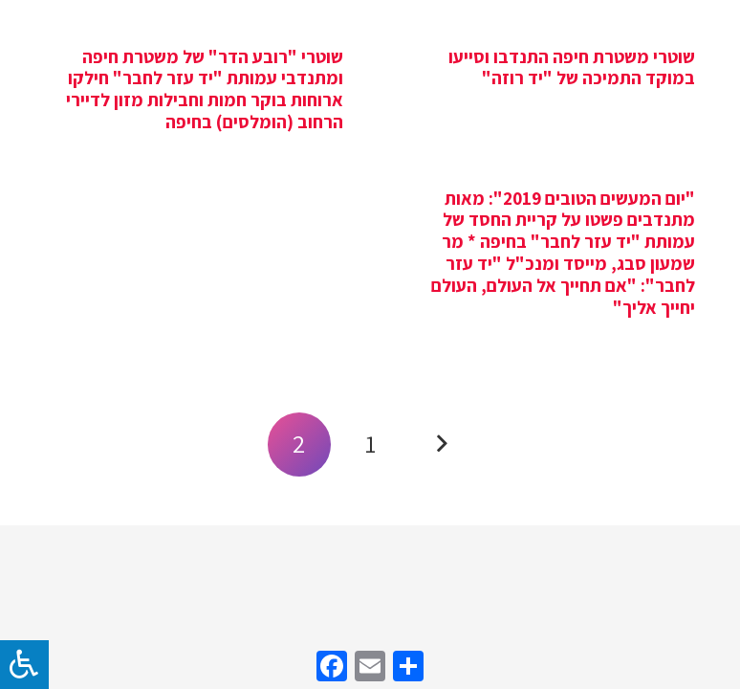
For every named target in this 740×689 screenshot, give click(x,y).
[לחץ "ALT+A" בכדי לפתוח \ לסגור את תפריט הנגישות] (24, 664)
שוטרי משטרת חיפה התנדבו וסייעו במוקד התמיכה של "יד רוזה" (571, 67)
